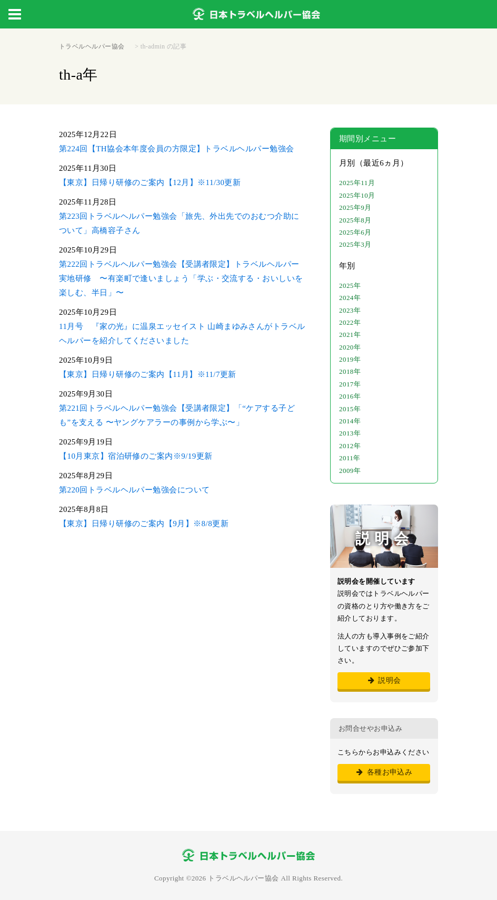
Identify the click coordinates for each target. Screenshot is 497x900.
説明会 (383, 680)
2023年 (350, 310)
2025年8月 (355, 220)
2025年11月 (357, 183)
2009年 (350, 471)
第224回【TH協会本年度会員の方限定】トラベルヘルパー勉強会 (176, 148)
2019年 (350, 359)
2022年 (350, 322)
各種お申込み (384, 772)
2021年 (350, 334)
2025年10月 (357, 195)
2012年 (350, 446)
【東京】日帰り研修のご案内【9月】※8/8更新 (143, 523)
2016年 (350, 396)
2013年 (350, 433)
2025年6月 (355, 232)
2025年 (350, 285)
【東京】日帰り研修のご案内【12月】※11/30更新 (150, 182)
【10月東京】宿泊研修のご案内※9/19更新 (136, 456)
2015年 (350, 409)
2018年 (350, 371)
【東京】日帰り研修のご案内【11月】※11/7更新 (147, 374)
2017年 (350, 384)
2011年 (350, 458)
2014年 (350, 421)
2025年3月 (355, 244)
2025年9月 (355, 207)
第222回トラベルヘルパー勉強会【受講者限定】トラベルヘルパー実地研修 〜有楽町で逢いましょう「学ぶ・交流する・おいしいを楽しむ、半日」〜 (181, 278)
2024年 (350, 298)
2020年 (350, 347)
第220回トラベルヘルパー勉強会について (134, 490)
